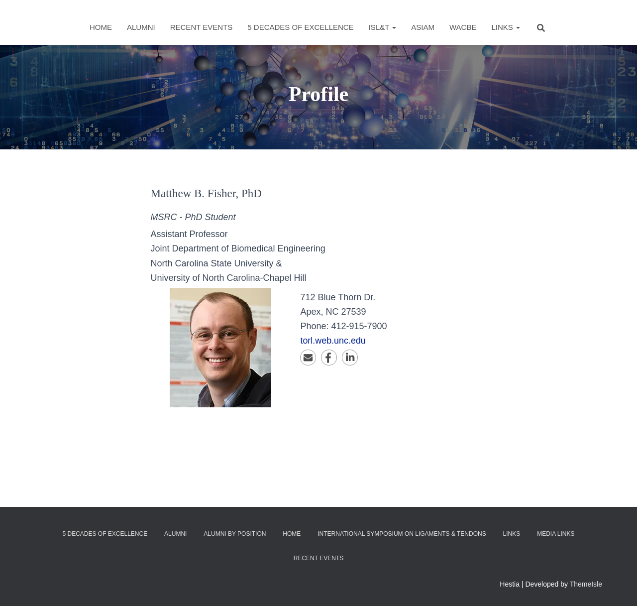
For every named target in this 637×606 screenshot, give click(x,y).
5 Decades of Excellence (300, 27)
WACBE (462, 27)
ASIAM (422, 27)
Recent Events (201, 27)
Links (505, 27)
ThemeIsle (586, 584)
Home (101, 27)
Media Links (555, 533)
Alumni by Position (235, 533)
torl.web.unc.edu (333, 341)
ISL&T (383, 27)
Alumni (141, 27)
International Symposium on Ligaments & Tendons (402, 533)
